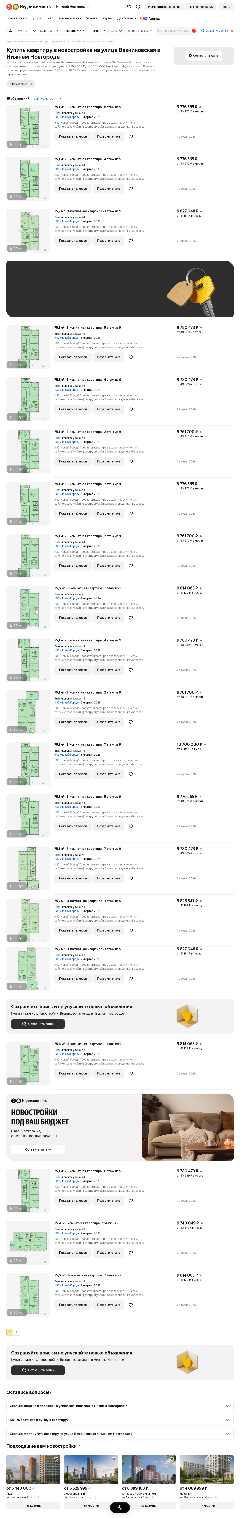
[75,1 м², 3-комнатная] (30, 129)
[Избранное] (129, 6)
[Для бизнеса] (126, 18)
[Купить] (36, 18)
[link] (226, 6)
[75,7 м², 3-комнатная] (30, 233)
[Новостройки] (17, 18)
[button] (138, 6)
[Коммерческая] (69, 18)
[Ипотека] (91, 18)
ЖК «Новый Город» (66, 117)
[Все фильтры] (10, 31)
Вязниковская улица (67, 113)
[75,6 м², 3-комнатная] (30, 610)
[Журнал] (107, 18)
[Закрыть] (232, 30)
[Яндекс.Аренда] (149, 18)
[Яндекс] (9, 7)
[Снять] (50, 18)
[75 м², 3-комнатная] (30, 1245)
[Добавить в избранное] (131, 136)
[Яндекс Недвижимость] (32, 7)
